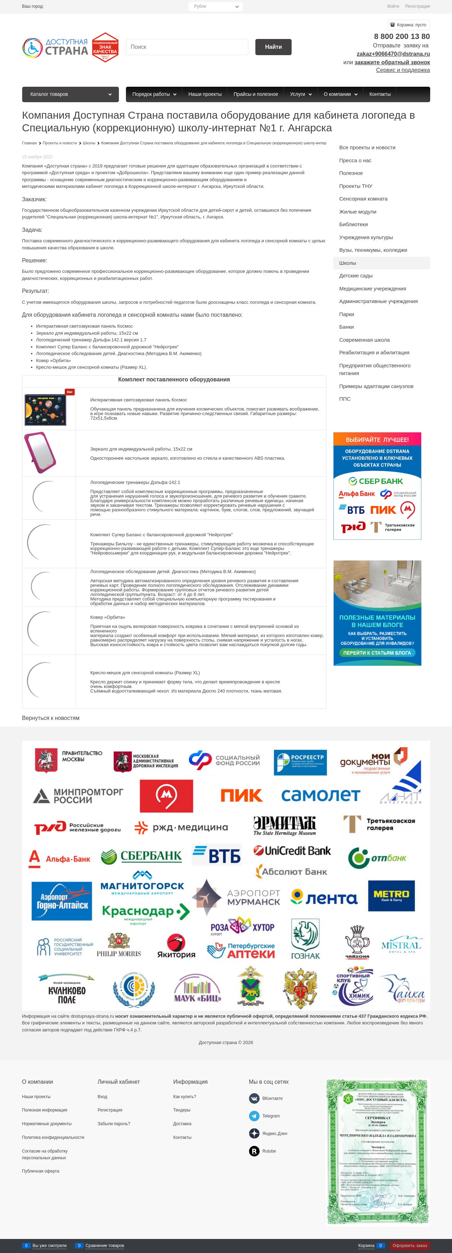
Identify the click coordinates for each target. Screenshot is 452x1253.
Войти (393, 6)
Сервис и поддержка (403, 70)
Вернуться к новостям (50, 718)
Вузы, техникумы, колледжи (373, 250)
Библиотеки (353, 224)
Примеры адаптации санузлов (376, 386)
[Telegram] (254, 1116)
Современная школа (364, 340)
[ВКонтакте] (254, 1098)
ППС (345, 399)
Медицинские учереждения (372, 288)
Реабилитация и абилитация (374, 352)
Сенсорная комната (363, 199)
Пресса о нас (355, 160)
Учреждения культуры (366, 237)
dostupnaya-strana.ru (92, 1016)
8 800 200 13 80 (402, 36)
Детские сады (356, 275)
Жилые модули (358, 212)
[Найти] (273, 47)
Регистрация (417, 6)
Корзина (366, 1245)
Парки (346, 314)
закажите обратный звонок (392, 62)
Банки (346, 327)
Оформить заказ (410, 1245)
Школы (347, 263)
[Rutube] (254, 1151)
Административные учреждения (378, 301)
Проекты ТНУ (356, 186)
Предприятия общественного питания (375, 369)
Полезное (351, 173)
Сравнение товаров (104, 1245)
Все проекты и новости (367, 147)
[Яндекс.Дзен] (254, 1133)
